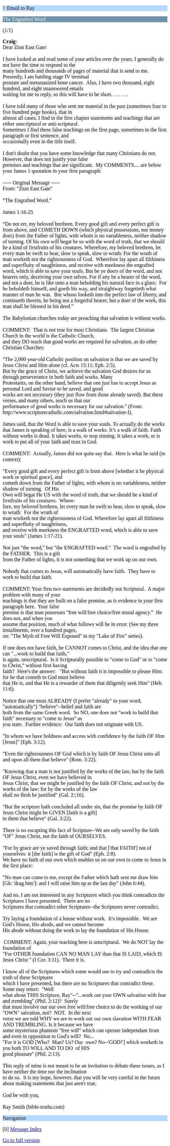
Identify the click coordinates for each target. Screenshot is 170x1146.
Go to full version (21, 1140)
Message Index (26, 1129)
